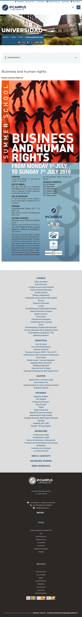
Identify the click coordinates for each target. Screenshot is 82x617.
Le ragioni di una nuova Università (41, 287)
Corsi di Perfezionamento (41, 347)
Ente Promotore (41, 284)
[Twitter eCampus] (39, 512)
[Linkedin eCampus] (42, 512)
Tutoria (41, 407)
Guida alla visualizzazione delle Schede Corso (41, 371)
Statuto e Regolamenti (41, 295)
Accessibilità (41, 542)
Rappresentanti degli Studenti (41, 415)
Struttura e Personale (41, 303)
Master (41, 578)
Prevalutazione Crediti (41, 437)
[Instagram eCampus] (43, 512)
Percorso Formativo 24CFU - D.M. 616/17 (40, 352)
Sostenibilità (19, 1)
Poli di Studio (41, 317)
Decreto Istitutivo (41, 292)
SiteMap (65, 1)
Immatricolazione (41, 581)
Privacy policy (39, 613)
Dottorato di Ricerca (41, 349)
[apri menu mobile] (78, 7)
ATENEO (41, 278)
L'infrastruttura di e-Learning (41, 322)
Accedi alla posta (41, 536)
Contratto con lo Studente (41, 448)
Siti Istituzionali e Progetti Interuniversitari (41, 327)
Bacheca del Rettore (41, 335)
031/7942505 (47, 505)
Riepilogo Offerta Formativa (41, 363)
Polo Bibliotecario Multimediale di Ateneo (41, 309)
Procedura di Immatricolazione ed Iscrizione (41, 443)
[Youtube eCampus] (40, 512)
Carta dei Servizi (41, 571)
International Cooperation (41, 319)
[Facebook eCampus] (37, 512)
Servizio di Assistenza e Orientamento (41, 440)
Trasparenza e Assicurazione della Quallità (41, 298)
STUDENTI (41, 393)
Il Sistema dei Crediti (41, 435)
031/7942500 (37, 505)
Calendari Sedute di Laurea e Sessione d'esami (41, 385)
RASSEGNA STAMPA (41, 461)
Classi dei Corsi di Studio (41, 368)
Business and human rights (34, 37)
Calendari (41, 421)
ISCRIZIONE (41, 431)
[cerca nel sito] (72, 7)
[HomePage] (14, 7)
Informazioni (40, 1)
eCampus (6, 37)
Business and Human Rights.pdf (12, 78)
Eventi (21, 37)
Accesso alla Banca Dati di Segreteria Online (41, 330)
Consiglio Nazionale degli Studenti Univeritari (41, 418)
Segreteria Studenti (41, 396)
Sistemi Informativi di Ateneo (41, 311)
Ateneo (14, 37)
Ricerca (41, 301)
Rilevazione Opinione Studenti (41, 413)
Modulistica (41, 446)
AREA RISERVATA (41, 466)
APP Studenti (41, 399)
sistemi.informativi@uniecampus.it (62, 613)
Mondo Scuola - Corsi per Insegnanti (41, 360)
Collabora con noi (41, 539)
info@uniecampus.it (42, 508)
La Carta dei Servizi (41, 451)
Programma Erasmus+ (40, 402)
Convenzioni (41, 545)
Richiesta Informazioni (41, 549)
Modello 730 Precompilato (41, 426)
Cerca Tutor (41, 590)
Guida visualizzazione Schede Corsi (41, 530)
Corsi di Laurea (41, 344)
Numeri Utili (30, 1)
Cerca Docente (41, 587)
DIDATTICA (41, 340)
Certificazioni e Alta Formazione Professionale (41, 355)
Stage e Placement (41, 410)
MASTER (41, 376)
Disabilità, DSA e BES (41, 423)
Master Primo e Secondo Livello (41, 380)
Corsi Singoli (41, 358)
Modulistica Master (41, 388)
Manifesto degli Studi (41, 366)
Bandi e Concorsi (41, 314)
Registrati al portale (53, 1)
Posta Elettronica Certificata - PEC (41, 333)
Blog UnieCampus (41, 593)
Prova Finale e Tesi (41, 382)
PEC (41, 533)
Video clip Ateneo (41, 282)
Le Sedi (41, 306)
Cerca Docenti (41, 405)
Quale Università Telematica (41, 290)
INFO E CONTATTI (41, 456)
